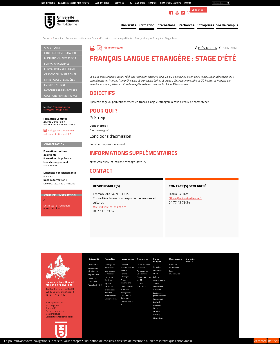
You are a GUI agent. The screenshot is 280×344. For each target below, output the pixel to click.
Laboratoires (102, 2)
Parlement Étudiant (157, 307)
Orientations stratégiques (93, 269)
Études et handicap (156, 313)
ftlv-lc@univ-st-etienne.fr (109, 206)
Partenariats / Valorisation (142, 272)
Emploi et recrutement (174, 266)
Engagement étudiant (158, 300)
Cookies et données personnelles (59, 316)
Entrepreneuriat (111, 298)
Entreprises (205, 25)
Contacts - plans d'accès (55, 311)
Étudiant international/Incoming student (130, 267)
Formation (146, 25)
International (166, 25)
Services (119, 2)
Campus (152, 2)
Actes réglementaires (54, 302)
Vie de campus (227, 25)
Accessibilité (51, 308)
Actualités (157, 267)
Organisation (93, 274)
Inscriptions (48, 2)
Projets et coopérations (126, 281)
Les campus (92, 278)
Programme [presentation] (230, 48)
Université (128, 25)
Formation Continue (109, 278)
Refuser (273, 341)
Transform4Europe (170, 2)
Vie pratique (157, 318)
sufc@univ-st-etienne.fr (61, 130)
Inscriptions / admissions (110, 272)
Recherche (186, 25)
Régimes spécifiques (109, 285)
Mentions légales (53, 313)
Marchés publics (52, 305)
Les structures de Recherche (143, 266)
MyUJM (187, 2)
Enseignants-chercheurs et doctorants (126, 295)
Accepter (260, 341)
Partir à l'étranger (125, 275)
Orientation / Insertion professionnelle (110, 292)
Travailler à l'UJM (95, 285)
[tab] (207, 48)
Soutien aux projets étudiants (159, 294)
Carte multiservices (174, 272)
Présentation (93, 264)
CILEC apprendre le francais (127, 287)
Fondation (92, 281)
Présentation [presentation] (207, 48)
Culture (156, 277)
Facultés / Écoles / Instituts (73, 2)
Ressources (175, 259)
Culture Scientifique (141, 285)
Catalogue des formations (110, 266)
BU (130, 2)
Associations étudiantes (158, 288)
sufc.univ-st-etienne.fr (56, 134)
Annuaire (140, 2)
